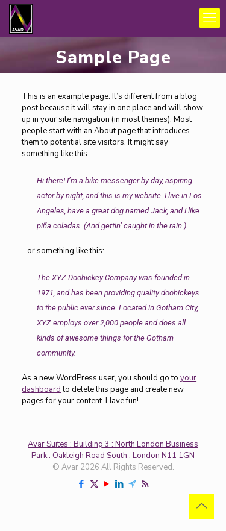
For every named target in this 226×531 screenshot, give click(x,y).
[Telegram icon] (132, 484)
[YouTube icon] (106, 484)
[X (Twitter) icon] (94, 484)
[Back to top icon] (201, 506)
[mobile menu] (209, 18)
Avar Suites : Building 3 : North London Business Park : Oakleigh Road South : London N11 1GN (113, 450)
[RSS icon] (144, 484)
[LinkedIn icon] (119, 484)
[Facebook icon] (81, 484)
